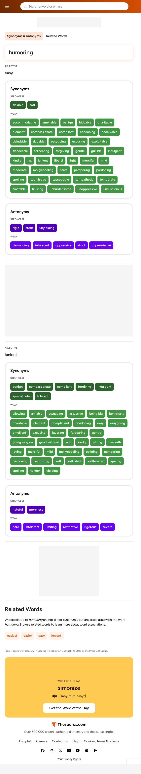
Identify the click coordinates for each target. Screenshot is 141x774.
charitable (105, 122)
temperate (107, 179)
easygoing (58, 141)
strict (81, 245)
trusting (37, 189)
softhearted (96, 461)
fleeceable (20, 151)
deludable (20, 141)
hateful (18, 509)
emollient (19, 432)
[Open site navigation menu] (7, 6)
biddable (85, 122)
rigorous (90, 527)
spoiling (18, 179)
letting (97, 442)
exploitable (99, 141)
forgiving (62, 151)
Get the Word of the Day (69, 708)
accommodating (24, 122)
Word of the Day (69, 681)
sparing (116, 461)
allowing (19, 413)
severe (107, 527)
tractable (19, 189)
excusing (78, 141)
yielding (52, 471)
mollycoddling (43, 170)
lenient (43, 160)
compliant (66, 132)
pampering (82, 170)
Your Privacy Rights (69, 759)
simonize (69, 687)
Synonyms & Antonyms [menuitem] (24, 36)
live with (115, 442)
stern (29, 228)
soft (32, 105)
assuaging (56, 413)
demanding (21, 245)
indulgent (115, 151)
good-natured (49, 442)
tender (35, 471)
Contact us (60, 741)
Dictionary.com (134, 6)
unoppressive (87, 189)
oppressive (63, 245)
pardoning (103, 170)
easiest (12, 635)
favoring (58, 432)
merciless (36, 509)
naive (64, 170)
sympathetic (84, 179)
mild (104, 160)
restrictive (70, 527)
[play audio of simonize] (54, 696)
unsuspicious (112, 189)
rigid (16, 228)
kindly (17, 160)
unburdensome (60, 189)
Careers (41, 741)
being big (96, 413)
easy (100, 423)
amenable (49, 122)
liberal (58, 160)
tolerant (43, 396)
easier (27, 635)
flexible (18, 105)
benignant (116, 413)
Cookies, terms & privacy (101, 741)
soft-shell (74, 461)
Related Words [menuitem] (56, 36)
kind (68, 442)
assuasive (76, 413)
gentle (80, 151)
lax (30, 160)
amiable (36, 413)
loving (17, 451)
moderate (20, 170)
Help (75, 741)
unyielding (46, 228)
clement (19, 132)
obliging (92, 451)
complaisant (60, 423)
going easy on (23, 442)
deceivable (109, 132)
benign (68, 122)
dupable (39, 141)
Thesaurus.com (15, 6)
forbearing (41, 151)
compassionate (42, 132)
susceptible (61, 179)
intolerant (42, 245)
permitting (41, 461)
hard (16, 527)
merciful (88, 160)
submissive (38, 179)
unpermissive (101, 245)
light (72, 160)
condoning (87, 132)
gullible (96, 151)
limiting (51, 527)
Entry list (25, 741)
